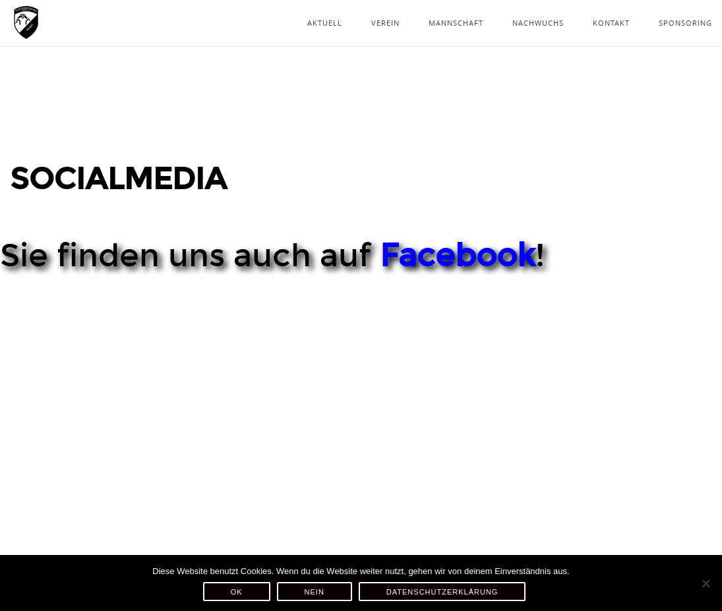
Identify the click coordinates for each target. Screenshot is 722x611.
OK (237, 592)
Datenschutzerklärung (442, 592)
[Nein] (705, 583)
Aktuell (324, 23)
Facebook (457, 256)
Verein (385, 23)
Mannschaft (456, 23)
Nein (314, 592)
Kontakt (611, 23)
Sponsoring (685, 23)
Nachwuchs (538, 23)
